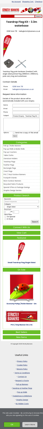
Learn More (30, 424)
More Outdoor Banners (12, 183)
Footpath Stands (10, 180)
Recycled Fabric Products (13, 186)
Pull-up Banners (22, 387)
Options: (6, 135)
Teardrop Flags (9, 164)
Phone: (5, 86)
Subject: (6, 115)
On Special (10, 219)
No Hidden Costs (22, 406)
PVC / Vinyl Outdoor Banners (15, 177)
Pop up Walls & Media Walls (14, 151)
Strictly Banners (27, 346)
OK (12, 424)
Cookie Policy (22, 367)
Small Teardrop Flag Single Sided (21, 265)
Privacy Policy (22, 364)
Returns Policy (22, 371)
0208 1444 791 (12, 31)
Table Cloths (8, 158)
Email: (5, 89)
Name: (5, 105)
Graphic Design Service (12, 193)
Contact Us (22, 379)
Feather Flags (9, 167)
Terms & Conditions (22, 375)
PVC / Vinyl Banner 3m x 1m (21, 327)
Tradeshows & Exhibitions (22, 398)
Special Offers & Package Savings (17, 190)
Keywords (7, 201)
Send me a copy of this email (25, 135)
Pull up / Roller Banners (12, 148)
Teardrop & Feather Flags (22, 391)
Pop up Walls (22, 395)
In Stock (9, 221)
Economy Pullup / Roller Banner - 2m (21, 306)
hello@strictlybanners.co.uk (29, 31)
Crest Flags (8, 174)
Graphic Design (22, 402)
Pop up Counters (10, 154)
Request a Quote (22, 383)
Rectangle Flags (10, 170)
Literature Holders (10, 161)
